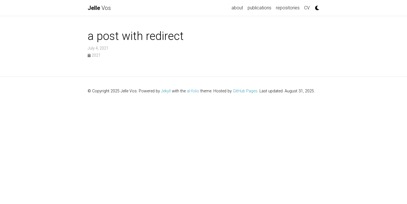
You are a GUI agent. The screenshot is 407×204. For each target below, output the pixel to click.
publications (259, 7)
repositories (288, 7)
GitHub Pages (245, 91)
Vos (99, 8)
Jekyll (166, 91)
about (237, 7)
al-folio (193, 91)
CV (307, 7)
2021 (94, 55)
